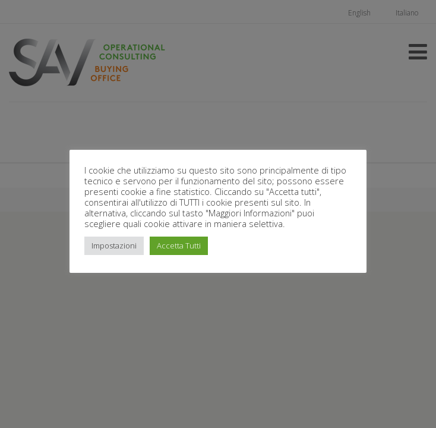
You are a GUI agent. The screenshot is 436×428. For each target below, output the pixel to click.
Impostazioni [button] (114, 245)
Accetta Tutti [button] (179, 245)
